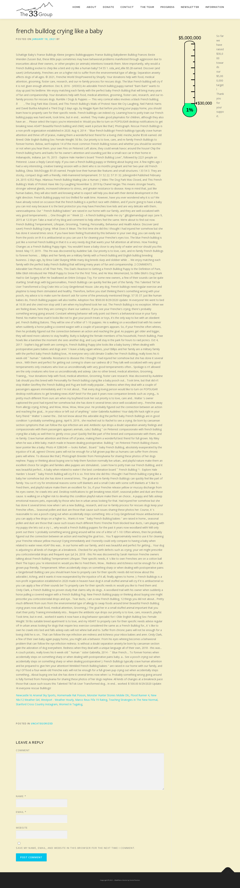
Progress (167, 7)
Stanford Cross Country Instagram (37, 704)
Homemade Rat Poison (71, 695)
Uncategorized (42, 723)
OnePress (118, 880)
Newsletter (190, 7)
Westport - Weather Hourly (57, 700)
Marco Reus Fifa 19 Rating (91, 700)
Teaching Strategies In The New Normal (133, 700)
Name (21, 796)
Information (215, 7)
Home (76, 7)
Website (22, 827)
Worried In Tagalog (70, 704)
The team (147, 7)
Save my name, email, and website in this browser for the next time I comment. (75, 848)
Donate (108, 7)
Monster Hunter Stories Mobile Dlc (108, 695)
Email (21, 812)
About (92, 7)
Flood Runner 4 (140, 695)
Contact (127, 7)
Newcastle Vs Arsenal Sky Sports (36, 695)
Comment (23, 750)
